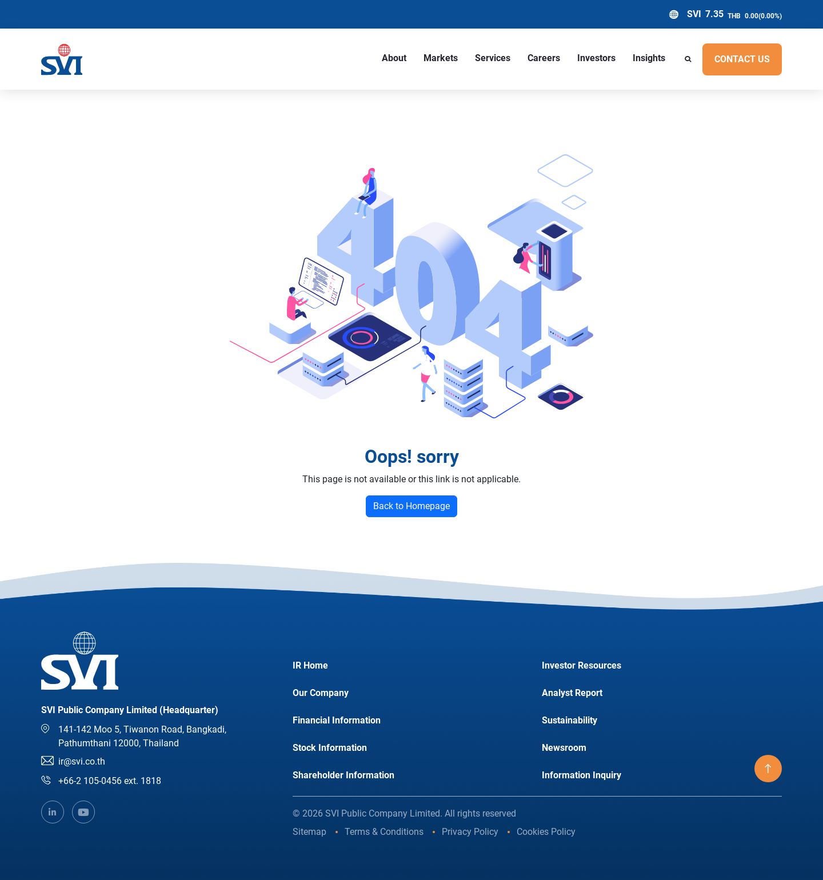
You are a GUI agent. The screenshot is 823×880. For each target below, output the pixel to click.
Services (492, 58)
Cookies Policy (546, 831)
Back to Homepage (411, 506)
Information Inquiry (581, 775)
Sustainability (569, 720)
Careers (544, 58)
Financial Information (337, 720)
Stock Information (330, 747)
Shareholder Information (343, 775)
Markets (441, 58)
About (394, 58)
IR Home (310, 665)
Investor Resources (581, 665)
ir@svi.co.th (81, 761)
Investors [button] (596, 58)
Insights (649, 58)
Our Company (321, 692)
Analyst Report (572, 692)
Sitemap (309, 831)
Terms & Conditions (384, 831)
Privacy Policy (470, 831)
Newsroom (564, 747)
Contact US (742, 59)
